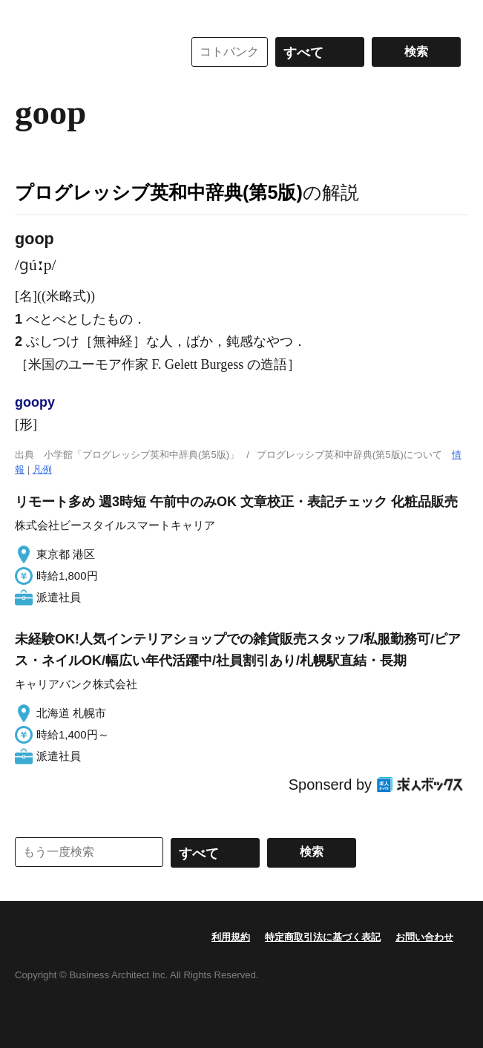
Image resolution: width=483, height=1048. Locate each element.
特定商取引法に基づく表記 (323, 937)
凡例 (42, 469)
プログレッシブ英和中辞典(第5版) (159, 192)
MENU (30, 15)
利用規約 (230, 937)
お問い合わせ (424, 937)
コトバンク (88, 52)
